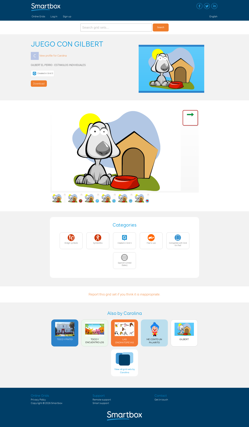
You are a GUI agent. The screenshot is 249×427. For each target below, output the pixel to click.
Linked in (214, 6)
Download (38, 83)
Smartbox (56, 403)
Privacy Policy (38, 400)
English (213, 16)
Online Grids (38, 16)
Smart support (101, 403)
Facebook (199, 6)
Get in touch (161, 400)
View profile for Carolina (53, 55)
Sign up (67, 16)
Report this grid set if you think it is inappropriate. (124, 294)
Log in (53, 16)
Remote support (102, 400)
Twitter (207, 6)
